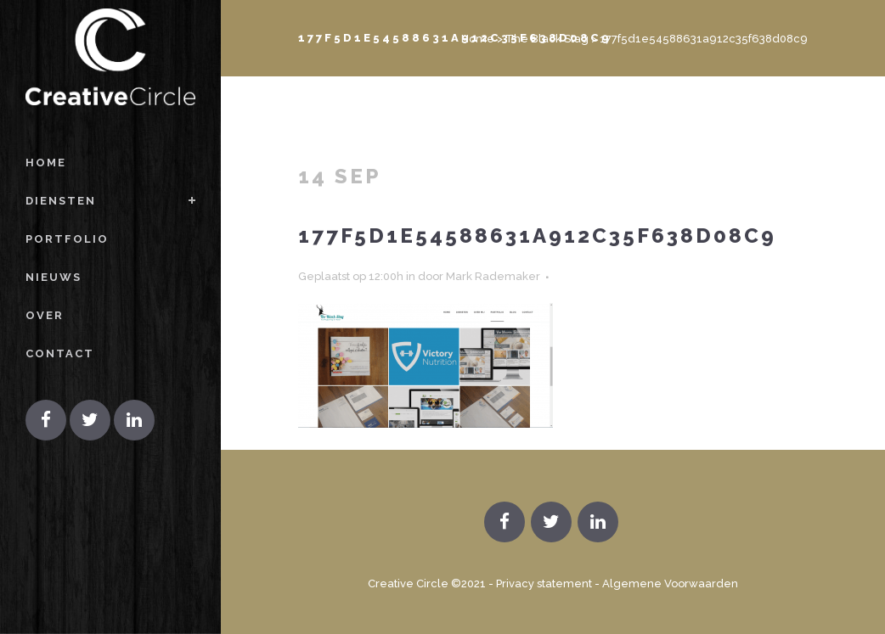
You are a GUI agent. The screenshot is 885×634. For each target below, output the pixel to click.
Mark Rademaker (493, 276)
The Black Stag (547, 38)
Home (477, 38)
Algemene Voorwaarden (670, 583)
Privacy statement (544, 583)
